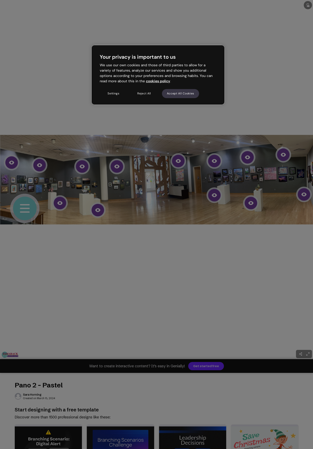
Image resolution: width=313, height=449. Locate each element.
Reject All (144, 93)
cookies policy (158, 81)
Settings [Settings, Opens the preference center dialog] (113, 93)
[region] (158, 75)
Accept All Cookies (180, 93)
